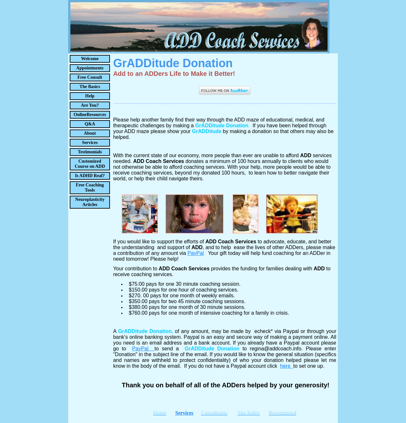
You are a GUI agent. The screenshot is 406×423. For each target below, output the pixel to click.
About (90, 133)
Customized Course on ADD (90, 164)
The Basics (89, 86)
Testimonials (90, 151)
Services (90, 142)
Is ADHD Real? (90, 175)
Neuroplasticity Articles (90, 202)
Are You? (90, 105)
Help (90, 96)
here (286, 366)
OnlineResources (90, 114)
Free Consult (89, 77)
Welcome (89, 58)
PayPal (143, 348)
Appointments (90, 68)
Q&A (90, 124)
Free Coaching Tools (90, 188)
